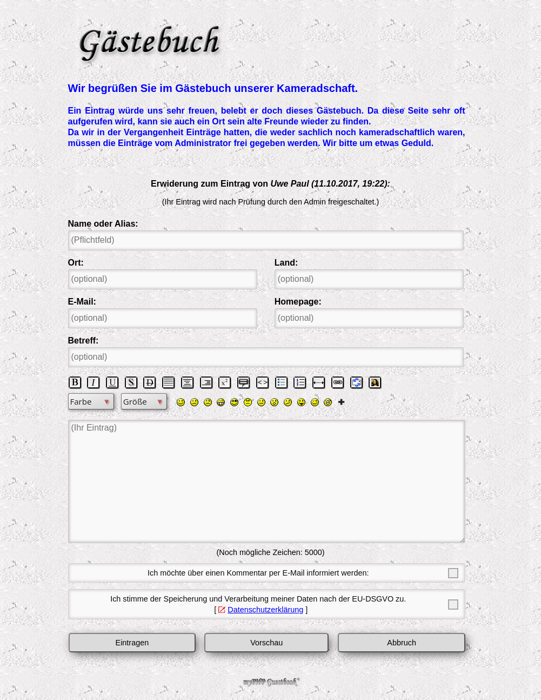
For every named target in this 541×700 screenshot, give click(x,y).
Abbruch (401, 642)
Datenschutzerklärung (265, 609)
